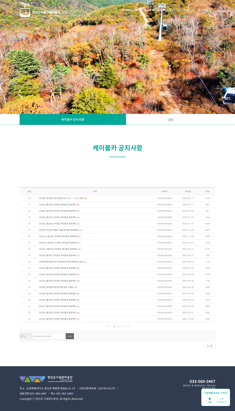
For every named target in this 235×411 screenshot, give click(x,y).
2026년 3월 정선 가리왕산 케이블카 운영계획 (57, 210)
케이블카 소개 (129, 10)
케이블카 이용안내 (154, 10)
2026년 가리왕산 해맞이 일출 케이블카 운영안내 (58, 229)
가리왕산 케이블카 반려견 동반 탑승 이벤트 (56, 287)
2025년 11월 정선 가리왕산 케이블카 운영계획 (58, 242)
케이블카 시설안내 (179, 10)
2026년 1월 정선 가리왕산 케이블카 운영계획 (57, 223)
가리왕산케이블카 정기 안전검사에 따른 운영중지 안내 (61, 261)
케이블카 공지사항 (72, 119)
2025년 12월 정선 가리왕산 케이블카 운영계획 (58, 236)
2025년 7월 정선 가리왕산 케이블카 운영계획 (57, 274)
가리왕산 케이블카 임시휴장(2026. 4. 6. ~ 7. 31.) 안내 (61, 198)
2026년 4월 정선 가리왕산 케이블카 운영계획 (57, 204)
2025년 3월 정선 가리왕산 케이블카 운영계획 (57, 306)
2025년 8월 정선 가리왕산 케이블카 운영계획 (57, 268)
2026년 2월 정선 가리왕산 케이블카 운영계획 (57, 217)
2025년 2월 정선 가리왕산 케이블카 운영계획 (57, 312)
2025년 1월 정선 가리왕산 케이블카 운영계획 (57, 318)
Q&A (171, 119)
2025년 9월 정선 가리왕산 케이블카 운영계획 (57, 255)
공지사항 (203, 10)
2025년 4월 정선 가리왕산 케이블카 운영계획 (57, 299)
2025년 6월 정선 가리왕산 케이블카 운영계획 (57, 280)
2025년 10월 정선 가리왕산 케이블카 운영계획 (58, 249)
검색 (70, 336)
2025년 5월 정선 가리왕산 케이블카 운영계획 (57, 293)
